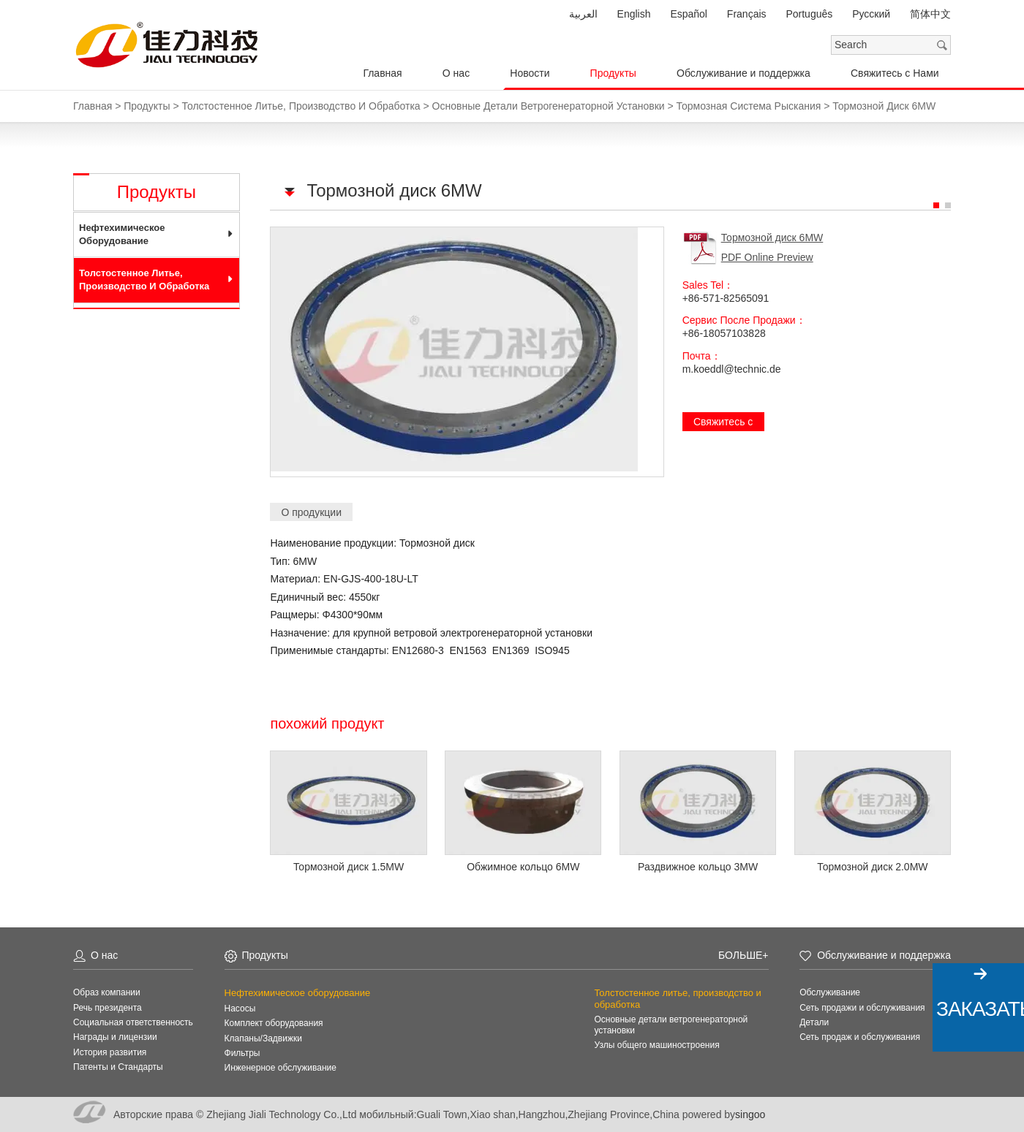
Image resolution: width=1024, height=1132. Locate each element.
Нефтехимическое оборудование (122, 234)
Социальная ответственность (133, 1022)
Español (688, 14)
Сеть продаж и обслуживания (859, 1037)
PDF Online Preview (767, 257)
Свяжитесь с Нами (895, 73)
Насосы (240, 1008)
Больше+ (743, 955)
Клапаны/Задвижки (263, 1038)
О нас (456, 73)
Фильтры (242, 1053)
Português (809, 14)
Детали (814, 1022)
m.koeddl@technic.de (731, 369)
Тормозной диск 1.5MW (348, 867)
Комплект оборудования (274, 1023)
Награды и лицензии (115, 1037)
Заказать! (980, 1009)
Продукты (613, 73)
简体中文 (930, 14)
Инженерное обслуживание (280, 1068)
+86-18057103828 (724, 333)
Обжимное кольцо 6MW (523, 867)
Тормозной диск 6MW (772, 237)
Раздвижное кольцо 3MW (698, 867)
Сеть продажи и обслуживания (862, 1008)
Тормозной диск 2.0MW (872, 867)
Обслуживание (829, 992)
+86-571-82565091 (725, 298)
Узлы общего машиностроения (656, 1045)
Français (747, 14)
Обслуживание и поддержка (743, 73)
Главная (382, 73)
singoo (750, 1114)
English (634, 14)
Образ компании (106, 992)
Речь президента (107, 1008)
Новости (529, 73)
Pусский (871, 14)
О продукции (311, 512)
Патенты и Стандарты (118, 1067)
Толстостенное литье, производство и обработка (144, 279)
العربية (583, 14)
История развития (109, 1052)
